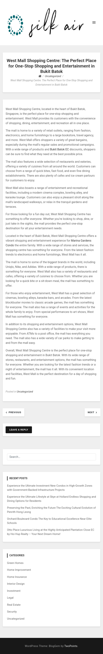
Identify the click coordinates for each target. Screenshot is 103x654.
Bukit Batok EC (59, 149)
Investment (13, 590)
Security (12, 611)
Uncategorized (25, 391)
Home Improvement (19, 569)
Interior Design (16, 583)
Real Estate (14, 604)
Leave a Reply (18, 429)
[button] (93, 22)
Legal (10, 597)
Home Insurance (17, 577)
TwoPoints (70, 646)
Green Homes (15, 563)
